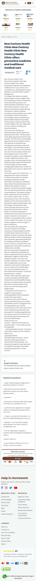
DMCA (3, 545)
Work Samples (6, 500)
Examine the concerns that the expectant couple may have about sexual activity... (15, 391)
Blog (2, 509)
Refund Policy (6, 536)
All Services (5, 497)
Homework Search (24, 519)
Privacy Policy (6, 542)
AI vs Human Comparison (22, 515)
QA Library (4, 506)
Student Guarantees (25, 511)
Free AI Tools (5, 503)
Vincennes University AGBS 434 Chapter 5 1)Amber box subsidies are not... (18, 403)
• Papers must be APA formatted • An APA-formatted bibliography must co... (17, 417)
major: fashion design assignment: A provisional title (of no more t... (16, 384)
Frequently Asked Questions (24, 501)
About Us (4, 527)
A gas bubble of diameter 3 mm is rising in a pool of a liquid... (16, 445)
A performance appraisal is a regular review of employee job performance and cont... (17, 410)
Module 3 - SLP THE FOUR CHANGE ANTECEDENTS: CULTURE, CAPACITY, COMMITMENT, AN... (15, 425)
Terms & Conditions (8, 533)
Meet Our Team (23, 497)
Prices (3, 512)
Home (3, 37)
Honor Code (5, 539)
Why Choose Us (23, 508)
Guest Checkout (7, 515)
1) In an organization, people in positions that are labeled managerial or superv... (17, 433)
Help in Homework (14, 479)
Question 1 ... (10, 398)
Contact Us (5, 530)
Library (9, 37)
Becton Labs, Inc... (10, 440)
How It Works (22, 505)
